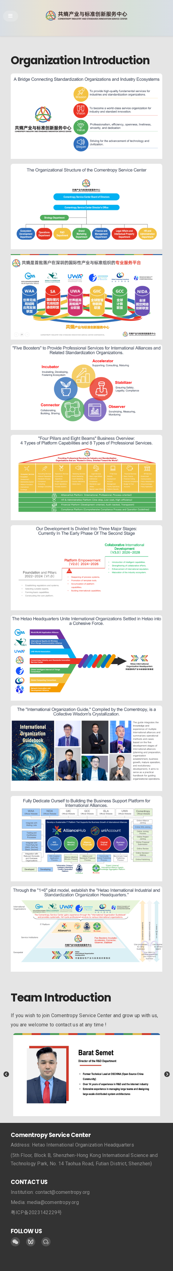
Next (167, 1075)
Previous (6, 1075)
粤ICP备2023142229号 (36, 1212)
